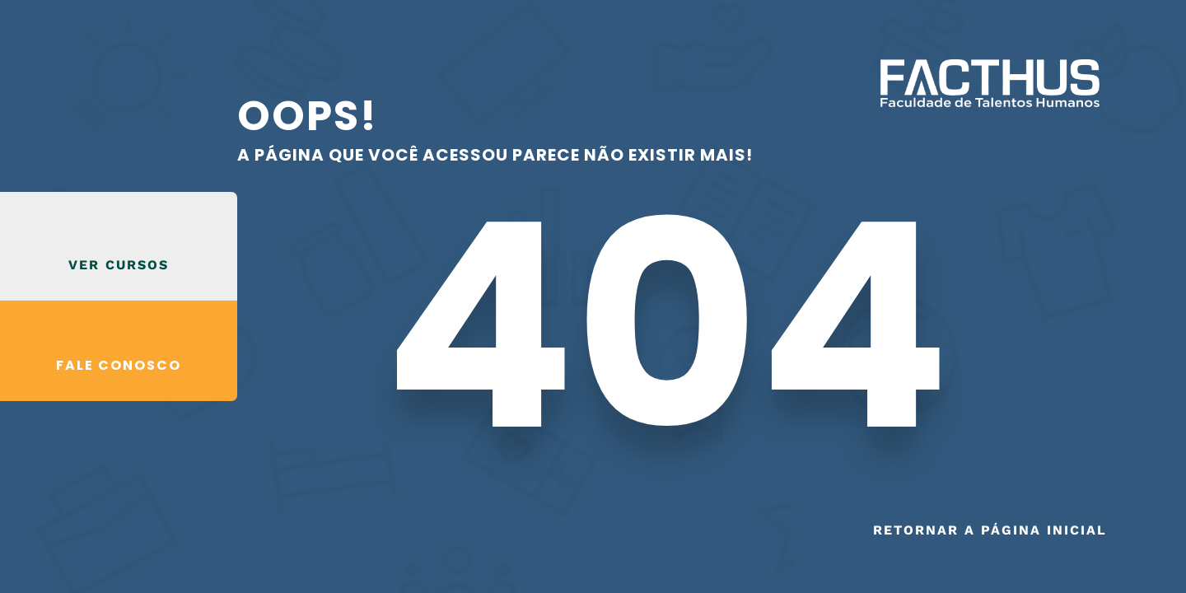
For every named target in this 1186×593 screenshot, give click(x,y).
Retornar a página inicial (990, 530)
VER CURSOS (118, 265)
